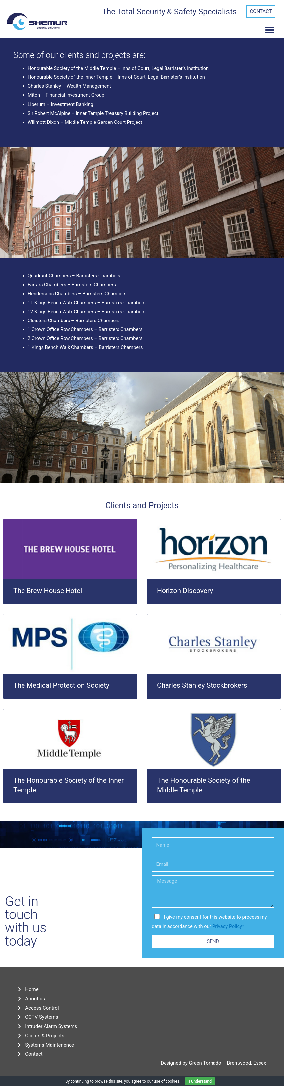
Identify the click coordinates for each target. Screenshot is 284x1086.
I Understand (200, 1081)
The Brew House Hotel (47, 591)
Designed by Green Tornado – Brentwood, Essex (213, 1063)
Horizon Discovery (185, 591)
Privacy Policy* (228, 926)
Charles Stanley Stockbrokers (202, 685)
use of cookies (166, 1081)
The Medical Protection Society (61, 685)
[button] (260, 11)
